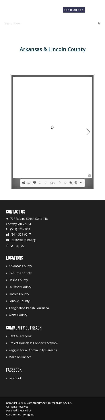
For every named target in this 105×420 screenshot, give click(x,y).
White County (18, 315)
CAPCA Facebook (20, 336)
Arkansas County (20, 266)
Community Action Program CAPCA (49, 403)
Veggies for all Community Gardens (33, 350)
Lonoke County (19, 301)
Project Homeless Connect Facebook (33, 343)
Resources (74, 10)
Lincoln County (19, 294)
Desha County (18, 280)
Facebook (15, 378)
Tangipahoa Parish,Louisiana (29, 308)
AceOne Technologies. (20, 414)
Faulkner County (20, 287)
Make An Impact (20, 357)
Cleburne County (20, 273)
